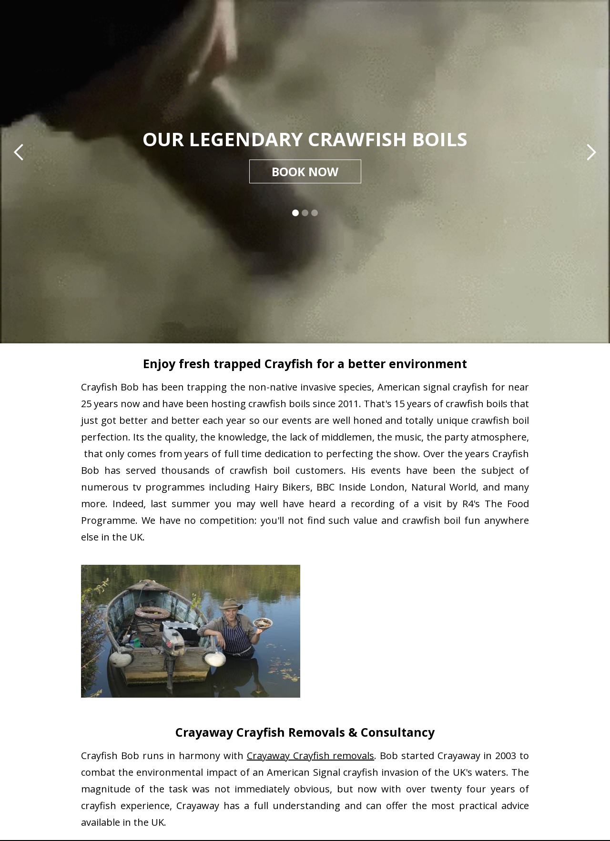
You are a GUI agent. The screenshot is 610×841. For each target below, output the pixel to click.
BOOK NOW (305, 171)
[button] (19, 152)
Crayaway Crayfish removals (311, 755)
